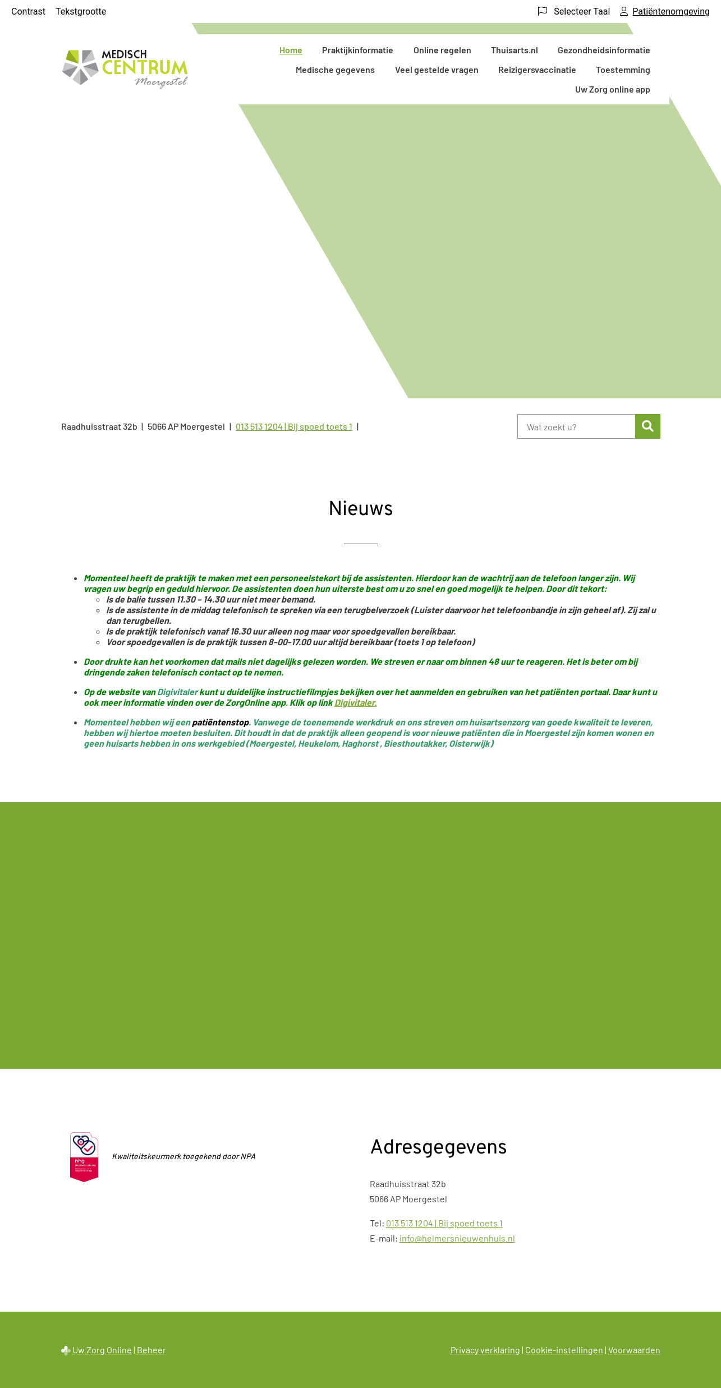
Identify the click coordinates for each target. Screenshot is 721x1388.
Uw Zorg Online (102, 1349)
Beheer (151, 1349)
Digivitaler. (355, 702)
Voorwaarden (634, 1349)
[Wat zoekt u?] (576, 426)
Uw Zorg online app (612, 89)
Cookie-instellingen (564, 1349)
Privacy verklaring (485, 1349)
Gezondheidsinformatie (604, 49)
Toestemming (623, 69)
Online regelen (442, 49)
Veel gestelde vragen (437, 69)
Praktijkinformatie (357, 49)
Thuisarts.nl (514, 49)
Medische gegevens (335, 69)
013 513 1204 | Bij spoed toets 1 (444, 1222)
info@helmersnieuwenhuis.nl (457, 1238)
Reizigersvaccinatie (537, 69)
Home (290, 49)
